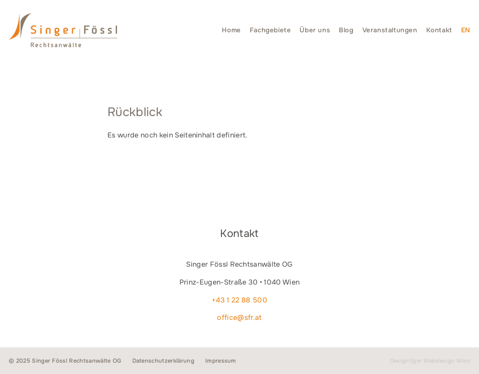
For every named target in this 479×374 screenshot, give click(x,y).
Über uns (315, 30)
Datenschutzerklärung (163, 360)
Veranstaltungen (389, 30)
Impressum (220, 360)
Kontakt (439, 30)
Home (231, 30)
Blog (346, 30)
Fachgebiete (270, 30)
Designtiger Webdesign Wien (430, 360)
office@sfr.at (239, 317)
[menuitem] (465, 30)
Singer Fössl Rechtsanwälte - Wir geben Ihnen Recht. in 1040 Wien (63, 30)
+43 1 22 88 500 (239, 300)
